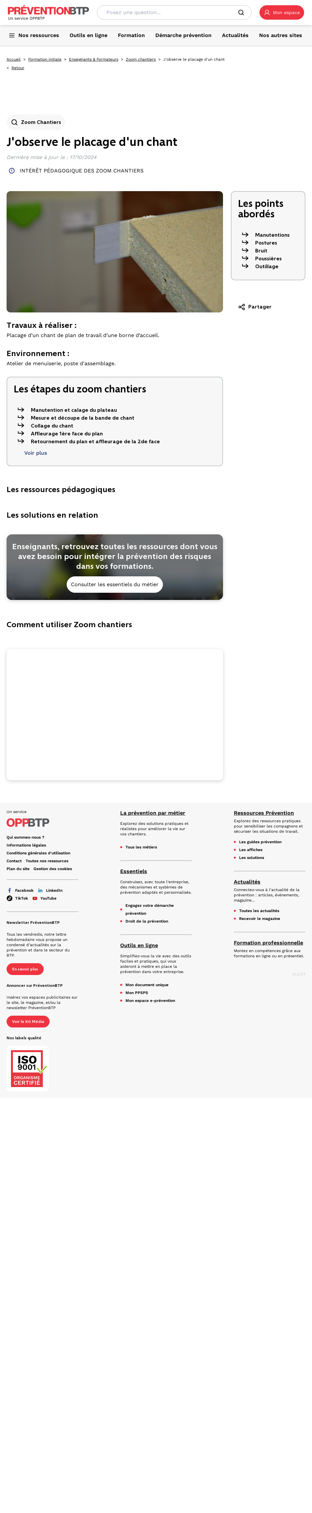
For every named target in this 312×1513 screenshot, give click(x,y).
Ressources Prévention (264, 813)
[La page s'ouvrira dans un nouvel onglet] (281, 12)
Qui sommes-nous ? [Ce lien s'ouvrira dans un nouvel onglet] (25, 837)
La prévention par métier (152, 813)
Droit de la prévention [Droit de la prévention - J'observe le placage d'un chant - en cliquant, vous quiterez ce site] (146, 921)
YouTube (44, 898)
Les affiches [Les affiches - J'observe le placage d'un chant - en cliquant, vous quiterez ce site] (250, 849)
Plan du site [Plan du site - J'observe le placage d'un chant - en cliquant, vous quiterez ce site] (18, 868)
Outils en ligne (139, 945)
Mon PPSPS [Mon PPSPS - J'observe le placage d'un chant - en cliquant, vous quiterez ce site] (136, 992)
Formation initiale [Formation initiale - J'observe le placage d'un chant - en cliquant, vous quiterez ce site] (44, 59)
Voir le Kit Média (28, 1022)
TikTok (17, 898)
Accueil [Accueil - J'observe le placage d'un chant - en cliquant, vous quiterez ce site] (14, 59)
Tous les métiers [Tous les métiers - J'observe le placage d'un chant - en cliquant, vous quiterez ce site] (141, 847)
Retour (17, 68)
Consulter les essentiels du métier (115, 584)
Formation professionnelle (268, 943)
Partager (255, 307)
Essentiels (133, 871)
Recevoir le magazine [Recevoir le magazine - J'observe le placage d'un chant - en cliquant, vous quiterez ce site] (259, 918)
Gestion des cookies (52, 868)
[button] (281, 12)
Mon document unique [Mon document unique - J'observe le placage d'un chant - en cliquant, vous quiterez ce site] (146, 985)
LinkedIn (49, 890)
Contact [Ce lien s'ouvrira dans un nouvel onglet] (14, 861)
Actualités (247, 882)
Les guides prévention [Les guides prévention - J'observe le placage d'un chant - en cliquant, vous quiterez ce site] (260, 842)
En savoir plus (25, 969)
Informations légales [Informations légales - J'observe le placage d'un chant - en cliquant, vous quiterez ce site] (26, 845)
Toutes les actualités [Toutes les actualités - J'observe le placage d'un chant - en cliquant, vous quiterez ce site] (259, 910)
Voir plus (35, 453)
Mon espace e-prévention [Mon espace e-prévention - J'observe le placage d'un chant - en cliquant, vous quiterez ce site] (150, 1000)
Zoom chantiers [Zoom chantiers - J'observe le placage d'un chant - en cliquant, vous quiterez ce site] (141, 59)
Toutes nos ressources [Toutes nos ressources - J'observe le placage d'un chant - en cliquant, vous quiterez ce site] (47, 861)
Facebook (20, 890)
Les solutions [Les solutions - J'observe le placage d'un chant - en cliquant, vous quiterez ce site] (251, 857)
